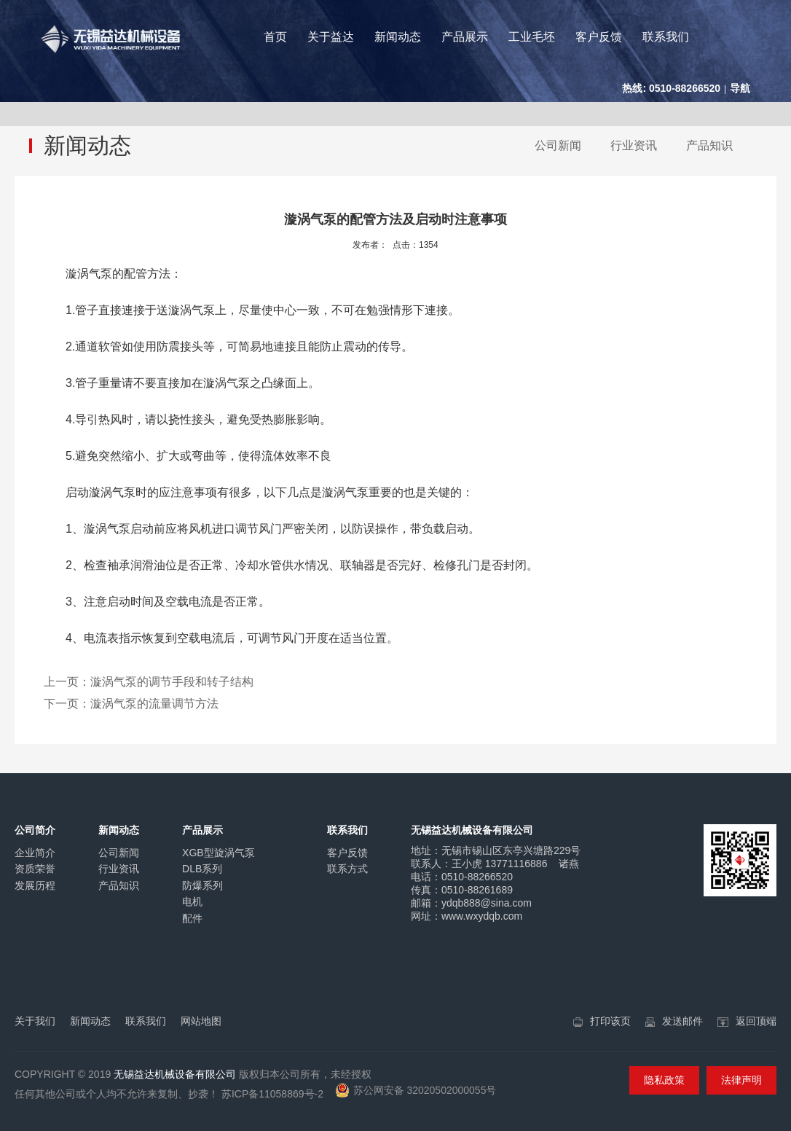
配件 (192, 918)
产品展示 (464, 37)
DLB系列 (202, 868)
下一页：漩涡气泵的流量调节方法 (131, 703)
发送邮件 (682, 1021)
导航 (740, 88)
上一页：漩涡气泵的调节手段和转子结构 (148, 682)
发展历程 (35, 885)
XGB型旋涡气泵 (218, 852)
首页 (275, 37)
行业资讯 (633, 145)
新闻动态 (397, 37)
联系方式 (347, 868)
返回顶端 (756, 1021)
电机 (192, 901)
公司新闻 (558, 145)
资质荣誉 (35, 868)
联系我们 (665, 37)
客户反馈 (598, 37)
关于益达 (330, 37)
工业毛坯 (531, 37)
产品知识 (709, 145)
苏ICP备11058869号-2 (272, 1094)
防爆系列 (202, 885)
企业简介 (35, 852)
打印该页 (610, 1021)
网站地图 (201, 1021)
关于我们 (35, 1021)
